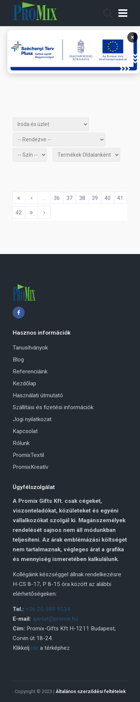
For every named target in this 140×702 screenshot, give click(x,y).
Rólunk (21, 443)
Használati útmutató (38, 395)
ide (34, 648)
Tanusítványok (30, 347)
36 (57, 198)
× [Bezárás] (132, 37)
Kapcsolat (25, 431)
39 (95, 198)
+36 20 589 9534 (47, 609)
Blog (18, 359)
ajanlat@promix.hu (55, 618)
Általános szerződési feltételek (91, 691)
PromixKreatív (30, 467)
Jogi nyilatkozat (32, 419)
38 (82, 198)
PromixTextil (28, 455)
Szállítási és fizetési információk (53, 407)
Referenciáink (30, 371)
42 (19, 213)
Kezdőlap (24, 383)
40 (108, 198)
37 (69, 198)
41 (120, 198)
